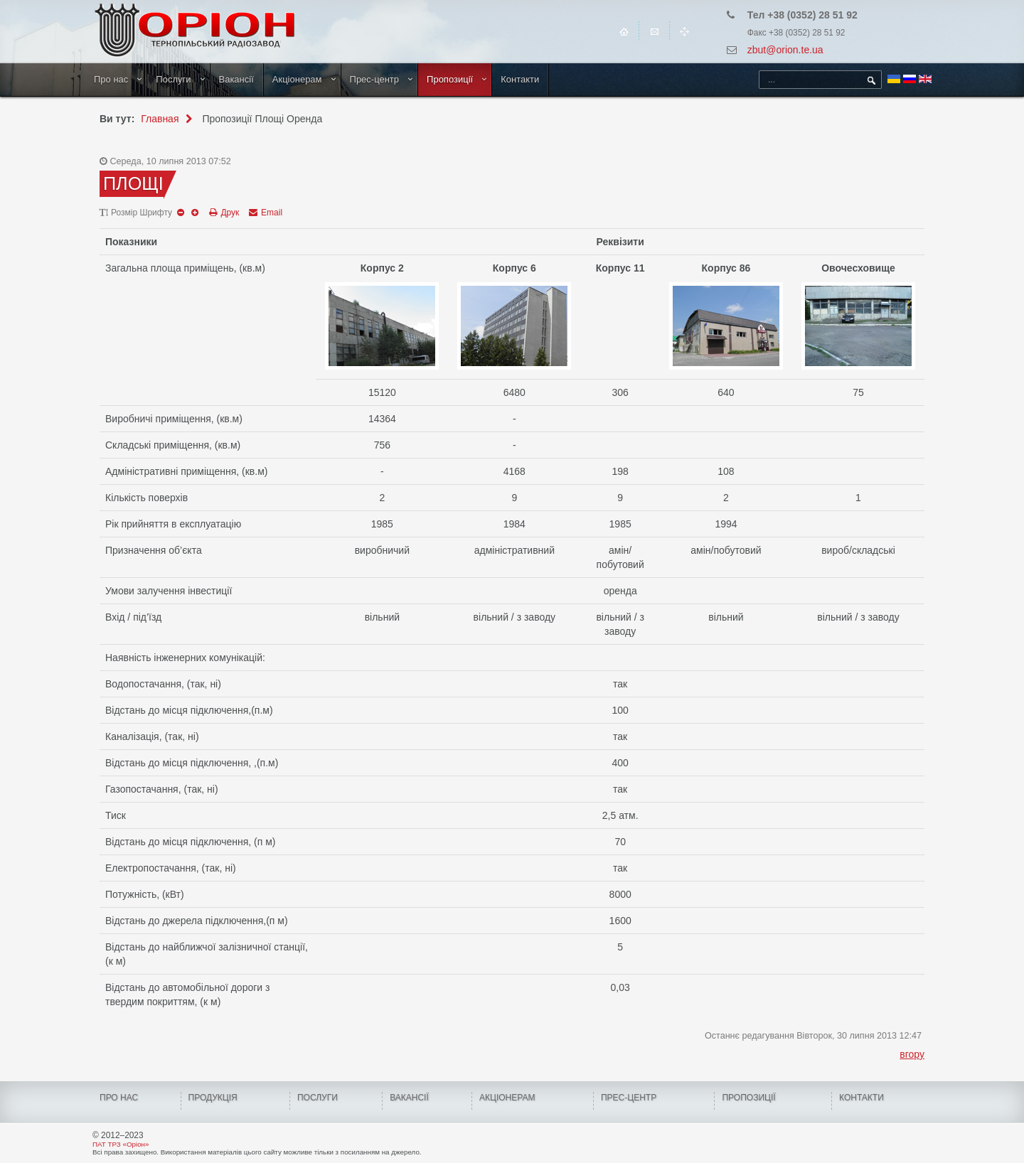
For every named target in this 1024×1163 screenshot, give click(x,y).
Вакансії (236, 79)
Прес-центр (375, 79)
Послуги (173, 79)
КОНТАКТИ (861, 1098)
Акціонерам (297, 79)
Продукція (213, 1098)
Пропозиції (450, 79)
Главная (159, 118)
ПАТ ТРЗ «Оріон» (120, 1144)
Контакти (520, 79)
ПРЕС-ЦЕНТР (628, 1098)
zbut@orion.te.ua (785, 49)
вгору (912, 1054)
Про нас (111, 79)
